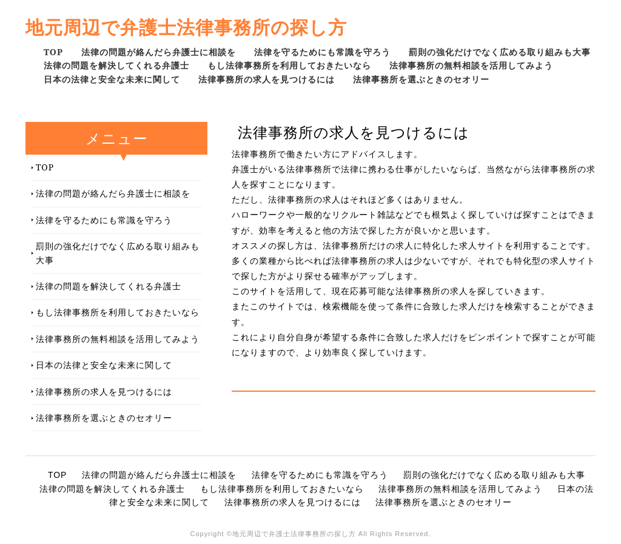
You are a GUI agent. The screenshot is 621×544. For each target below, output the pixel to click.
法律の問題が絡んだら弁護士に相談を (158, 52)
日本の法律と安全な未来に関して (112, 79)
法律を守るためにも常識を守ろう (322, 52)
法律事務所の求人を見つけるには (266, 79)
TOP (53, 52)
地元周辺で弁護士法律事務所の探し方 (186, 27)
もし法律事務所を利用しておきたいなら (289, 65)
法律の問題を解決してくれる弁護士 (116, 65)
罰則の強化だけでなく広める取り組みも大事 (500, 52)
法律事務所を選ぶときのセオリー (421, 79)
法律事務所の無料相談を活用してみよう (471, 65)
